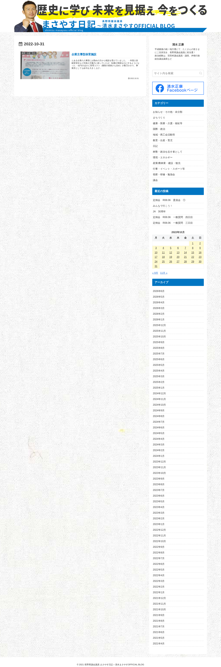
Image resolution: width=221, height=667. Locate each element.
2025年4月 (159, 370)
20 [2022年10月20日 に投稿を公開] (178, 257)
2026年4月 (159, 302)
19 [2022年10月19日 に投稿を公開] (170, 257)
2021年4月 (159, 643)
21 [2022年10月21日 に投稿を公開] (185, 257)
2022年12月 (159, 530)
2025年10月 (159, 336)
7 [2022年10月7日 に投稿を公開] (185, 248)
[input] (178, 73)
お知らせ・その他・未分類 (167, 112)
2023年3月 (159, 513)
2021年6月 (159, 632)
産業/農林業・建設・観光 (166, 163)
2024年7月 (159, 422)
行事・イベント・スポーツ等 (169, 168)
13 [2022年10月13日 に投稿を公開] (178, 252)
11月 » (163, 273)
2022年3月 (159, 581)
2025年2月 (159, 382)
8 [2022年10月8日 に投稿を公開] (192, 248)
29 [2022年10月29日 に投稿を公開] (192, 261)
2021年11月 (159, 603)
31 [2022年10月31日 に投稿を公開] (156, 266)
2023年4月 (159, 507)
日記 (155, 146)
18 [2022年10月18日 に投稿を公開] (163, 257)
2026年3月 (159, 308)
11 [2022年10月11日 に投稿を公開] (163, 252)
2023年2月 (159, 518)
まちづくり (159, 117)
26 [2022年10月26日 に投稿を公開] (170, 261)
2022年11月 (159, 535)
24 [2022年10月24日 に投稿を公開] (156, 261)
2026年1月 (159, 319)
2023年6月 (159, 495)
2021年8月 (159, 621)
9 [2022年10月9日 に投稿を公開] (200, 248)
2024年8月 (159, 416)
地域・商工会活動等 (164, 134)
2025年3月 (159, 376)
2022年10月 (159, 541)
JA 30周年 (159, 211)
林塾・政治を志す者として (167, 151)
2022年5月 (159, 569)
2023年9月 (159, 478)
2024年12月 (159, 393)
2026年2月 (159, 314)
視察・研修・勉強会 (164, 174)
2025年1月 (159, 387)
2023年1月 (159, 524)
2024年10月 (159, 404)
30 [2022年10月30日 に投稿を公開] (200, 261)
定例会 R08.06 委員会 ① (169, 200)
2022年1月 (159, 592)
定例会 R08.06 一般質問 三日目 (173, 223)
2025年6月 (159, 359)
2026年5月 (159, 296)
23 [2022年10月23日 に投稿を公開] (200, 257)
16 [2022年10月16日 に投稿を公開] (200, 252)
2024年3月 (159, 444)
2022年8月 (159, 552)
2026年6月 (159, 291)
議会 (155, 180)
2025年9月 (159, 342)
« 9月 (155, 273)
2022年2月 (159, 586)
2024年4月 (159, 439)
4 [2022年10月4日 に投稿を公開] (163, 248)
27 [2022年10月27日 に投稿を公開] (178, 261)
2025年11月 (159, 331)
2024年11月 (159, 399)
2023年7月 (159, 490)
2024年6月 (159, 427)
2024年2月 (159, 450)
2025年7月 (159, 353)
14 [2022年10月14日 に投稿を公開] (185, 252)
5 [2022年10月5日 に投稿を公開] (170, 248)
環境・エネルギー (163, 157)
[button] (200, 73)
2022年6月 (159, 564)
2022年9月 (159, 547)
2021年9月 (159, 615)
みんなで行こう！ (163, 206)
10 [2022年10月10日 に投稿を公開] (156, 252)
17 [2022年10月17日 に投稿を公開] (156, 257)
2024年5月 (159, 433)
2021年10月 (159, 609)
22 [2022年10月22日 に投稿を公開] (192, 257)
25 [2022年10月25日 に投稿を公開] (163, 261)
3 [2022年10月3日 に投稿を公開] (156, 248)
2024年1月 (159, 456)
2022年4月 (159, 575)
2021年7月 (159, 626)
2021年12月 (159, 598)
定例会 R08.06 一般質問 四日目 (173, 217)
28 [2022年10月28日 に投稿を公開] (185, 261)
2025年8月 (159, 348)
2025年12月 (159, 325)
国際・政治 (159, 129)
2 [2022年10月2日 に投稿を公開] (200, 243)
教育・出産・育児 (163, 140)
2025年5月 (159, 365)
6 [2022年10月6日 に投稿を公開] (178, 248)
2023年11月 (159, 467)
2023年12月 (159, 461)
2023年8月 (159, 484)
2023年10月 (159, 473)
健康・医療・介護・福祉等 (167, 123)
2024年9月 (159, 410)
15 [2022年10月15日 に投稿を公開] (192, 252)
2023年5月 (159, 501)
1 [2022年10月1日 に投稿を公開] (192, 243)
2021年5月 (159, 638)
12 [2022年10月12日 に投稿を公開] (170, 252)
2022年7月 (159, 558)
